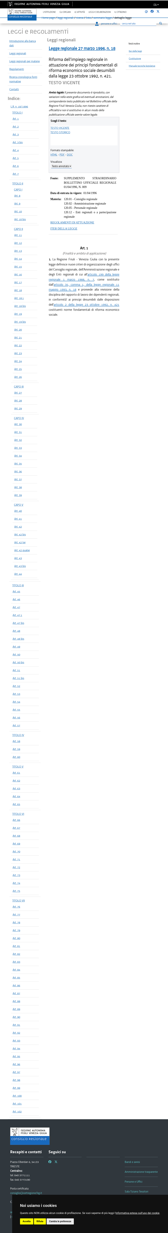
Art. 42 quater (22, 550)
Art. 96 (16, 1064)
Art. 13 (18, 251)
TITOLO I (17, 112)
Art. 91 (16, 1025)
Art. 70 (16, 851)
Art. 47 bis (18, 623)
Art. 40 (18, 511)
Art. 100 (17, 1096)
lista (88, 18)
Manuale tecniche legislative (142, 65)
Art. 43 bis (20, 566)
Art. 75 (16, 891)
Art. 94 (16, 1048)
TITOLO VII (18, 900)
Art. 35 (18, 463)
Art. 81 (16, 946)
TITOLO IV (18, 735)
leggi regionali (65, 18)
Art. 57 (16, 725)
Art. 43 (18, 558)
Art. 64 (16, 796)
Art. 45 (16, 591)
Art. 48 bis (18, 639)
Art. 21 (18, 337)
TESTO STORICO (60, 132)
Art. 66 (16, 820)
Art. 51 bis (18, 678)
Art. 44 (18, 574)
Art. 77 (16, 914)
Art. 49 (16, 646)
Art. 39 (18, 495)
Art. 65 (16, 804)
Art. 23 (18, 353)
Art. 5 (16, 158)
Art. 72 (16, 867)
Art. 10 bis (20, 219)
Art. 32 (18, 440)
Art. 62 (16, 780)
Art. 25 (18, 369)
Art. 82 (16, 954)
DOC (70, 154)
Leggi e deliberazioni (100, 12)
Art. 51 (16, 670)
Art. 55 (16, 709)
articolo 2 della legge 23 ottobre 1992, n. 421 (86, 305)
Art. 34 (18, 456)
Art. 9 (17, 203)
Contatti (14, 89)
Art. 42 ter (20, 542)
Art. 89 (16, 1009)
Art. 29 (18, 408)
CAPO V (18, 505)
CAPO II (18, 229)
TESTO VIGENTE (60, 128)
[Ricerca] (138, 24)
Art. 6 (16, 166)
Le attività (79, 12)
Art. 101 (17, 1103)
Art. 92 (16, 1033)
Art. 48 (16, 631)
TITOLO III (18, 585)
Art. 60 (16, 757)
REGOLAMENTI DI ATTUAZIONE (72, 222)
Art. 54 (16, 702)
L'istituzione (49, 12)
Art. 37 (18, 479)
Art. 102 (17, 1111)
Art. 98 (16, 1080)
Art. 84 (16, 969)
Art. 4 (16, 150)
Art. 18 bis (20, 306)
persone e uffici (106, 23)
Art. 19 (18, 314)
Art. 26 (18, 377)
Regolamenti (16, 69)
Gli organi (65, 12)
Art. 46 (16, 599)
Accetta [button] (27, 1221)
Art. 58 (16, 741)
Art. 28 (18, 400)
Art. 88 (16, 1001)
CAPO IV (19, 418)
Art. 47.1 (17, 615)
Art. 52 (16, 686)
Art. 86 (16, 985)
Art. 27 (18, 392)
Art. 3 (16, 134)
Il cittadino (120, 12)
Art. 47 (16, 607)
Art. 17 (18, 282)
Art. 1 (16, 118)
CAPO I (18, 189)
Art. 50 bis (18, 662)
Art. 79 (16, 930)
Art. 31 (18, 432)
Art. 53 (16, 694)
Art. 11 (18, 235)
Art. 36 (18, 471)
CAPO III (19, 386)
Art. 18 (18, 290)
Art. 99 (16, 1088)
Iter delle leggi (135, 51)
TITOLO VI (18, 814)
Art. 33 (18, 448)
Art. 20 (18, 329)
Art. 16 (18, 274)
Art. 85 (16, 977)
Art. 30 (18, 424)
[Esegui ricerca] (160, 23)
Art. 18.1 (19, 298)
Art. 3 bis (18, 142)
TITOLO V (17, 766)
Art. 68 (16, 836)
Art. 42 (18, 526)
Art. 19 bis (20, 322)
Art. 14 (18, 259)
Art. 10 (18, 211)
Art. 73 (16, 875)
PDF (62, 154)
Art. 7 (16, 174)
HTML (54, 154)
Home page (48, 18)
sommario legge (102, 18)
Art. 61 (16, 773)
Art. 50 (16, 654)
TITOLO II (17, 183)
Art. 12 (18, 243)
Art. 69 (16, 843)
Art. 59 (16, 749)
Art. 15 (18, 266)
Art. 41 (18, 519)
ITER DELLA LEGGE (63, 228)
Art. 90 (16, 1017)
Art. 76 (16, 906)
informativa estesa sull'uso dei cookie (137, 1213)
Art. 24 (18, 361)
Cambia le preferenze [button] (60, 1221)
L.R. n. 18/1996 (19, 106)
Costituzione (135, 58)
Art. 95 (16, 1056)
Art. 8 (17, 195)
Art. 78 (16, 922)
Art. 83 (16, 962)
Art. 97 (16, 1072)
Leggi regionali (17, 53)
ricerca (79, 18)
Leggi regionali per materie (24, 61)
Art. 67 (16, 828)
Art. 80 (16, 938)
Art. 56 (16, 717)
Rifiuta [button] (40, 1221)
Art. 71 (16, 859)
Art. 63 (16, 788)
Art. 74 (16, 883)
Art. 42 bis (20, 534)
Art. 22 (18, 345)
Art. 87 (16, 993)
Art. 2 (16, 126)
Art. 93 (16, 1040)
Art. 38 (18, 487)
